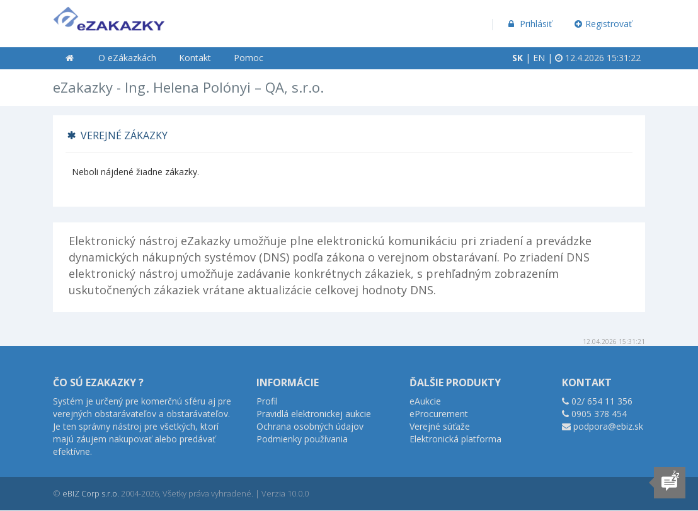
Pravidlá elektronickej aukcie (313, 414)
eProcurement (438, 414)
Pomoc (248, 58)
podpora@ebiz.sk (608, 426)
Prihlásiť (529, 24)
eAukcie (425, 401)
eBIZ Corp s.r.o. (90, 493)
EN (539, 58)
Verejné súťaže (439, 426)
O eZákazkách (127, 58)
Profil (267, 401)
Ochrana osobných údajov (309, 426)
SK (517, 58)
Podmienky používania (302, 439)
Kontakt (195, 58)
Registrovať (603, 24)
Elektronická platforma (455, 439)
